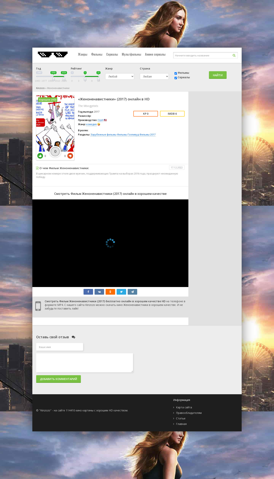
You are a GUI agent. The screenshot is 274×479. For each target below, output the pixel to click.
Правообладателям (189, 413)
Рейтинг (76, 68)
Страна (145, 68)
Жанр (109, 68)
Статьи (180, 418)
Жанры (82, 54)
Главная (181, 424)
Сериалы (112, 54)
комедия (91, 124)
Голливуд (133, 134)
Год (38, 68)
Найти (218, 75)
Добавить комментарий (58, 379)
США (100, 120)
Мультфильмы (131, 54)
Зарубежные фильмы (103, 134)
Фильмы (96, 54)
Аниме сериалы (155, 54)
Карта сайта (184, 407)
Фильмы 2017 (147, 134)
